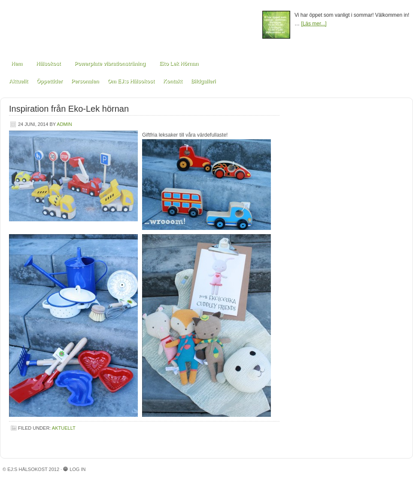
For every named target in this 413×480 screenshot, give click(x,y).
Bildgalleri (203, 81)
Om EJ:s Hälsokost (130, 81)
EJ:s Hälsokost (131, 27)
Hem (16, 64)
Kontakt (172, 81)
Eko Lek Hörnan (178, 64)
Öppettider (49, 81)
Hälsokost (48, 64)
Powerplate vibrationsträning (109, 64)
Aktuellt (18, 81)
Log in (77, 469)
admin (64, 124)
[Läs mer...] (313, 24)
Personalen (85, 81)
